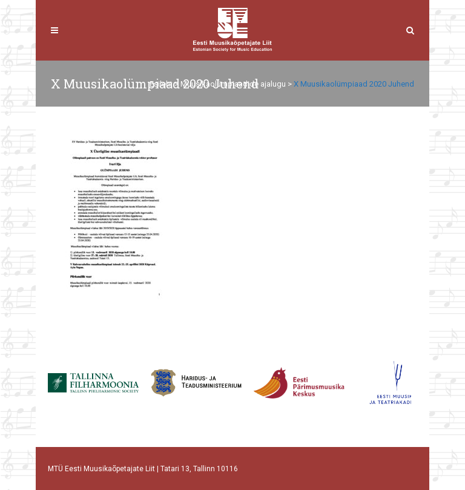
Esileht (161, 83)
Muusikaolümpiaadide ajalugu (233, 83)
